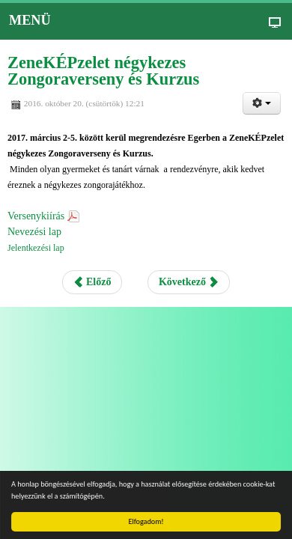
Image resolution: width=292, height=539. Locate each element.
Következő (189, 281)
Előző (92, 281)
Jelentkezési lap (35, 248)
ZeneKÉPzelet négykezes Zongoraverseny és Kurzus (103, 70)
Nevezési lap (34, 231)
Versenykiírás (35, 216)
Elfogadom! (146, 521)
